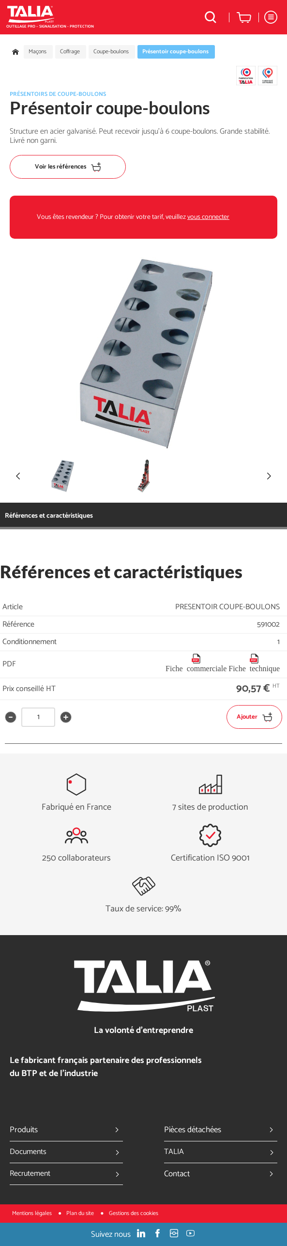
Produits (66, 1130)
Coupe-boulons (111, 51)
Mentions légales (32, 1213)
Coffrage (70, 51)
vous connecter (208, 217)
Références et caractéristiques (49, 516)
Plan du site (80, 1213)
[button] (269, 476)
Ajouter (254, 717)
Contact (220, 1174)
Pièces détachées (220, 1130)
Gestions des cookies (133, 1213)
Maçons (37, 51)
